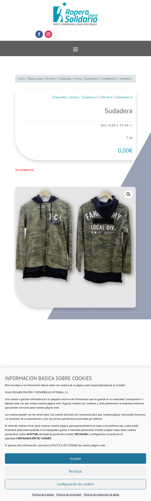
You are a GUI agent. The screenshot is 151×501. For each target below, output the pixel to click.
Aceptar (75, 458)
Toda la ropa (35, 79)
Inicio (21, 79)
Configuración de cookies (75, 484)
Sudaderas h (109, 79)
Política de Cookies (43, 494)
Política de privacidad (68, 494)
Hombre (50, 79)
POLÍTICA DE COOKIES (64, 445)
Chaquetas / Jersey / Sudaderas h (78, 79)
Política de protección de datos (101, 494)
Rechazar (75, 471)
